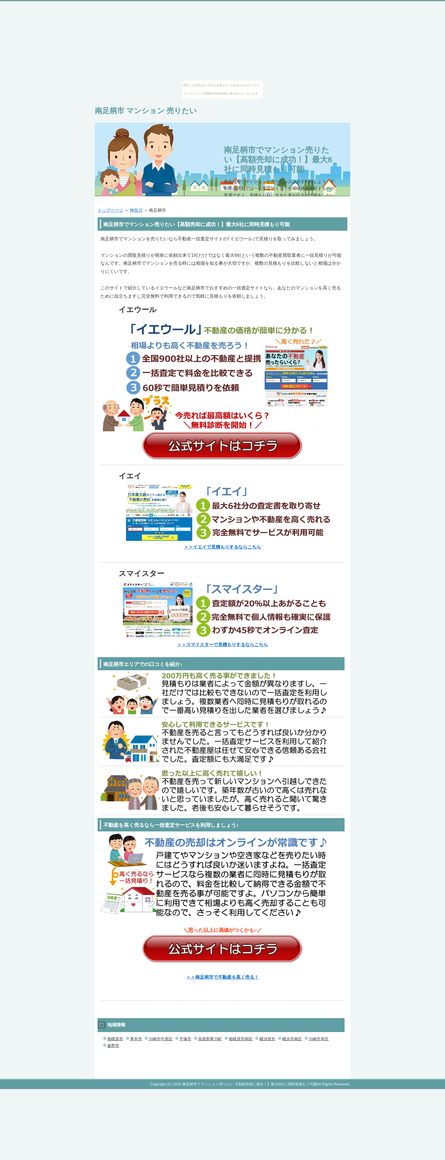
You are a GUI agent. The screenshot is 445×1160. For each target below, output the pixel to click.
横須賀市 (267, 1039)
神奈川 (136, 210)
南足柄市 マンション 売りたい (146, 110)
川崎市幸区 (319, 1039)
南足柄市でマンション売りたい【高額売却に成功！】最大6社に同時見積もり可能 (278, 159)
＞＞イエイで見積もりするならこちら (222, 547)
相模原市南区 (241, 1039)
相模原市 (115, 1039)
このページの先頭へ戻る (333, 1076)
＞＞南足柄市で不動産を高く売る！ (222, 977)
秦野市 (113, 1045)
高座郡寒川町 (210, 1039)
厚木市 (136, 1039)
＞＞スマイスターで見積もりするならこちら (222, 644)
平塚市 (185, 1039)
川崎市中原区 (161, 1039)
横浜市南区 (292, 1039)
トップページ (110, 210)
